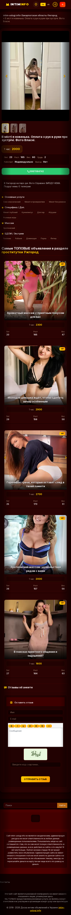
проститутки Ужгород (20, 252)
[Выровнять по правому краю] (42, 726)
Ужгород (52, 15)
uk (48, 4)
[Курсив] (17, 726)
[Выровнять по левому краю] (30, 726)
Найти (62, 805)
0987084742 (35, 171)
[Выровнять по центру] (36, 726)
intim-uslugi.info (11, 15)
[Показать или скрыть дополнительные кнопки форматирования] (49, 726)
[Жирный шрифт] (11, 726)
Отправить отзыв (35, 779)
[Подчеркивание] (23, 726)
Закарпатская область (34, 15)
